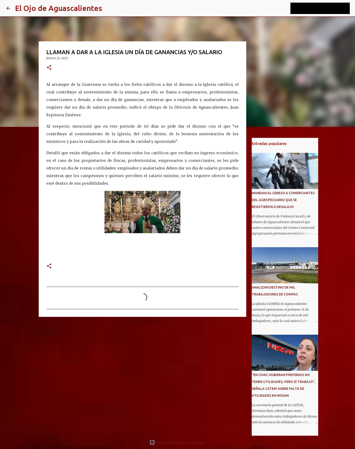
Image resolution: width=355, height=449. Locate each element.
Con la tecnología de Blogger (177, 442)
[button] (49, 68)
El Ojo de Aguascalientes (58, 8)
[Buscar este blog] (325, 8)
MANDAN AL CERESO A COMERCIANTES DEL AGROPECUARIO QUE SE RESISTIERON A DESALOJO (283, 200)
